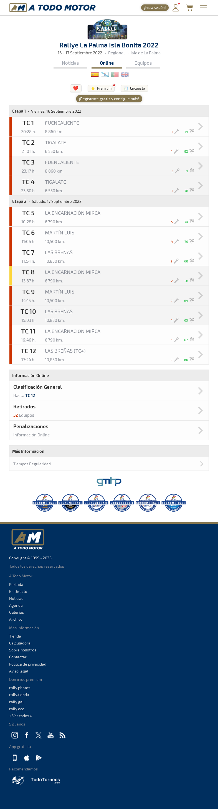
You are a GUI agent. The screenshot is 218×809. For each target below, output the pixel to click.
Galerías (16, 612)
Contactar (18, 656)
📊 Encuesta (134, 88)
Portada (16, 584)
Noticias (70, 62)
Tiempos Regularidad (32, 463)
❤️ (75, 88)
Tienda (15, 636)
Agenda (16, 605)
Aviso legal (18, 671)
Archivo (15, 619)
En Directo (18, 591)
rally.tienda (19, 694)
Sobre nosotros (22, 650)
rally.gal (16, 701)
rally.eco (16, 708)
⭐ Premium (101, 88)
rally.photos (19, 687)
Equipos (143, 62)
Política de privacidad (27, 664)
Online (107, 62)
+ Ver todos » (20, 715)
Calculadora (20, 643)
